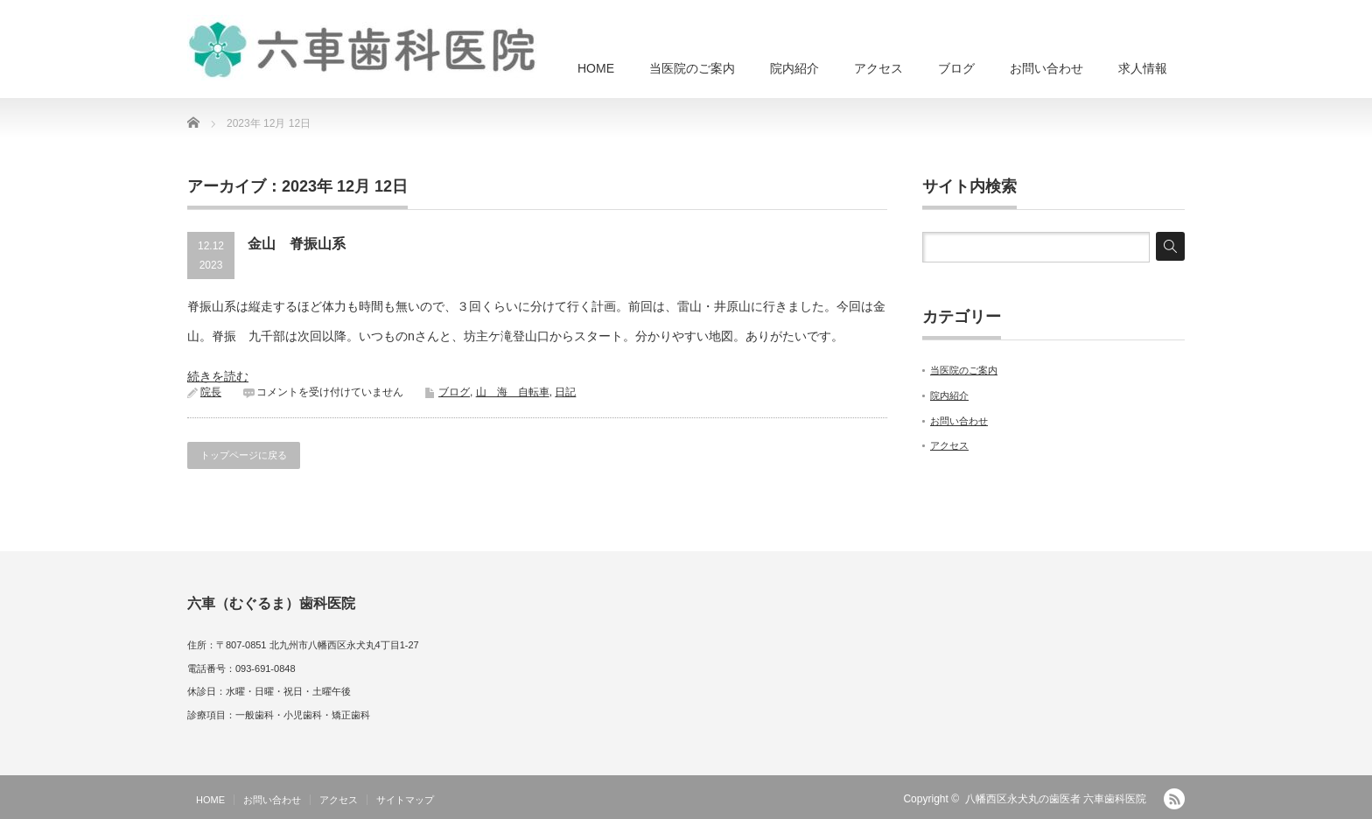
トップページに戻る (243, 455)
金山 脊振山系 (297, 243)
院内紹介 (794, 68)
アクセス (878, 68)
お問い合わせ (1046, 68)
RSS (1174, 798)
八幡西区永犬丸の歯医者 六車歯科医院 (1055, 799)
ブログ (956, 68)
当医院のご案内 (692, 68)
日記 (565, 392)
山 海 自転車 (513, 392)
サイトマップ (405, 799)
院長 (210, 392)
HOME (596, 68)
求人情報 (1142, 68)
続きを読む (217, 376)
